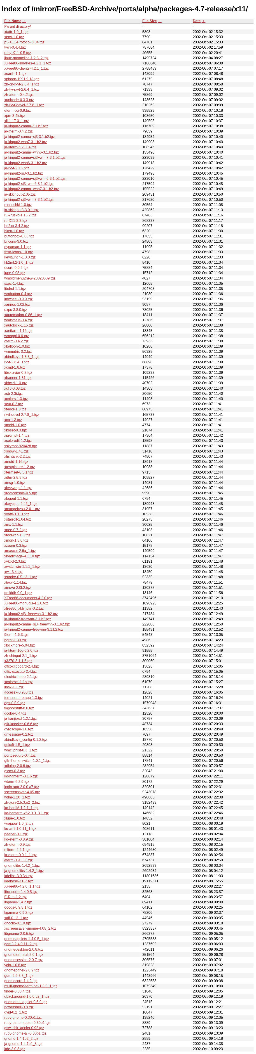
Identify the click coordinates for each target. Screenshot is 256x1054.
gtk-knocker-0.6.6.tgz (21, 724)
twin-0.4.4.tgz (15, 47)
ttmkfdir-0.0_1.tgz (18, 593)
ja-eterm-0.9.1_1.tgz (20, 855)
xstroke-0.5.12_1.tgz (20, 577)
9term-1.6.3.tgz (16, 635)
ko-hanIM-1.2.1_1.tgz (21, 808)
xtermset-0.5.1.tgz (18, 472)
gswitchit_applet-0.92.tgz (24, 1028)
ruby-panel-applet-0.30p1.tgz (27, 1023)
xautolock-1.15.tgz (19, 325)
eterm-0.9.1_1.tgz (18, 860)
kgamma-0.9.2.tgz (18, 912)
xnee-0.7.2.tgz (15, 530)
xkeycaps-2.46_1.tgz (20, 504)
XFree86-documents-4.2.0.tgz (28, 598)
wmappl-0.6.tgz (16, 336)
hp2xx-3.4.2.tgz (16, 226)
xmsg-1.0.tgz (14, 483)
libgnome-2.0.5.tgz (19, 934)
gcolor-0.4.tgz (15, 713)
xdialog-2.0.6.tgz (17, 766)
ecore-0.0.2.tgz (16, 268)
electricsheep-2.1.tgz (21, 677)
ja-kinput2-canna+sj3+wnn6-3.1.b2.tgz (34, 178)
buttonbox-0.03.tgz (19, 236)
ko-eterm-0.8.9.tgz (19, 839)
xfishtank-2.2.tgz (17, 456)
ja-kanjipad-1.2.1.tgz (20, 718)
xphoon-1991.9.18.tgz (21, 79)
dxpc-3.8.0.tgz (15, 310)
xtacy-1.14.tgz (15, 582)
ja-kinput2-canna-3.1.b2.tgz (26, 126)
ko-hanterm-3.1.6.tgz (21, 776)
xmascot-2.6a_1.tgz (20, 551)
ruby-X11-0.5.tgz (17, 53)
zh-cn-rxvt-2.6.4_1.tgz (21, 84)
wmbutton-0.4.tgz (18, 294)
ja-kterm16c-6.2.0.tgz (21, 650)
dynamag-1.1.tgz (17, 247)
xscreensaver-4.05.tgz (22, 792)
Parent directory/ (17, 26)
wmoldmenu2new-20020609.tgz (30, 278)
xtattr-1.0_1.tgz (16, 32)
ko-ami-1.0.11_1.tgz (20, 829)
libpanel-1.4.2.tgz (18, 902)
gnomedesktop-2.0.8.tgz (23, 949)
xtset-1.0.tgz (14, 37)
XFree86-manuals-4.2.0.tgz (26, 603)
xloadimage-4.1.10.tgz (22, 556)
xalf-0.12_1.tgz (16, 918)
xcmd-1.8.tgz (14, 367)
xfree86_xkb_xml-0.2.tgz (24, 608)
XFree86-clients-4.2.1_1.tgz (26, 68)
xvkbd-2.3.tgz (15, 561)
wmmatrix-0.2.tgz (18, 351)
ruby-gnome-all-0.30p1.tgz (25, 1033)
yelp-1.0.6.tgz (15, 965)
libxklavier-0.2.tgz (18, 372)
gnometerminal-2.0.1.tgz (23, 955)
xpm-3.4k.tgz (14, 116)
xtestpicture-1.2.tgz (19, 467)
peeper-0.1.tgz (16, 834)
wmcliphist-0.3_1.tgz (20, 750)
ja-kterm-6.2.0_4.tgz (20, 147)
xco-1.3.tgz (13, 420)
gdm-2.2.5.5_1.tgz (18, 976)
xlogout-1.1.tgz (16, 498)
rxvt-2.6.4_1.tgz (16, 362)
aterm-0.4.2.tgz (16, 341)
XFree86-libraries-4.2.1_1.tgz (27, 63)
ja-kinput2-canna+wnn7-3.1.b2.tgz (31, 189)
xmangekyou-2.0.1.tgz (22, 509)
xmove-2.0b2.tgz (17, 588)
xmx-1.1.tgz (13, 524)
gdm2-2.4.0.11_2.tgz (20, 944)
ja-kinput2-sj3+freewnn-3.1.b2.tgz (31, 614)
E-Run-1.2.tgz (15, 897)
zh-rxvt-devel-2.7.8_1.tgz (24, 105)
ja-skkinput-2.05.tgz (20, 194)
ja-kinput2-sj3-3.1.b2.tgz (23, 173)
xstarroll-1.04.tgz (17, 519)
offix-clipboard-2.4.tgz (21, 666)
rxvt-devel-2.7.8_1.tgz (21, 415)
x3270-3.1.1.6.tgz (18, 661)
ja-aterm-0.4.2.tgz (18, 131)
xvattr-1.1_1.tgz (16, 514)
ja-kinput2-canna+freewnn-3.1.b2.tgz (33, 629)
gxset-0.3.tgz (14, 771)
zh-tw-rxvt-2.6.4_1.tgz (21, 89)
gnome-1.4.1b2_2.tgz (21, 1038)
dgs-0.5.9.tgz (14, 703)
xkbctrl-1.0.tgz (15, 383)
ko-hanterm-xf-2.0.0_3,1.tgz (26, 813)
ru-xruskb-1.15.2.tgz (20, 215)
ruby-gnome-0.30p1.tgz (23, 1017)
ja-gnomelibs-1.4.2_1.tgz (24, 871)
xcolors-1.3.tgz (16, 399)
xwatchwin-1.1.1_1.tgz (22, 566)
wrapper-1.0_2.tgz (18, 823)
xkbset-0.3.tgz (15, 430)
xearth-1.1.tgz (15, 74)
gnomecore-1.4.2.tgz (20, 981)
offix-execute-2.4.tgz (20, 671)
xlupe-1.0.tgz (14, 818)
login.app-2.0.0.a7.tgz (21, 787)
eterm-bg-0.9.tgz (17, 110)
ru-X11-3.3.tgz (15, 221)
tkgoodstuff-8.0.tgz (19, 708)
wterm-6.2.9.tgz (16, 782)
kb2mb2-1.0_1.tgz (18, 262)
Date (197, 21)
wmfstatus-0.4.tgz (18, 320)
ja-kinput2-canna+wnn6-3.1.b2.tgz (31, 152)
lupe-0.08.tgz (14, 273)
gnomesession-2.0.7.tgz (23, 960)
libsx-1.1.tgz (13, 687)
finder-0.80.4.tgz (17, 991)
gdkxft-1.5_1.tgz (17, 745)
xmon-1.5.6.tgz (16, 540)
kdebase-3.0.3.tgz (18, 881)
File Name (12, 21)
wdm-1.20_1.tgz (17, 797)
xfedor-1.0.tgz (15, 409)
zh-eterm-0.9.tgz (17, 844)
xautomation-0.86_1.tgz (23, 315)
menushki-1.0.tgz (18, 205)
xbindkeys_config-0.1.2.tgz (25, 739)
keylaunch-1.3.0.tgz (20, 257)
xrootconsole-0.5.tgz (20, 493)
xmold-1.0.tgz (15, 425)
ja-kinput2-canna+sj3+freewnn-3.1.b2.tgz (37, 624)
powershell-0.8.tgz (19, 1007)
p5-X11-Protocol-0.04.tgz (24, 42)
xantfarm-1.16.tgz (18, 331)
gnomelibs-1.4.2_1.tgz (22, 865)
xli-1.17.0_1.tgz (16, 121)
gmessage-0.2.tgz (18, 734)
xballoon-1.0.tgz (17, 346)
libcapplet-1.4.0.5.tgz (21, 892)
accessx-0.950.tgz (18, 692)
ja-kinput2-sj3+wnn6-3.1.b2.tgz (29, 184)
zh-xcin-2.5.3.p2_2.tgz (22, 802)
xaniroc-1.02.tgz (17, 304)
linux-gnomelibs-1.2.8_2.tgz (26, 58)
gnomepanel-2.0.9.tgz (21, 970)
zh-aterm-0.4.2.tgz (19, 95)
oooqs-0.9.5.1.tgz (18, 907)
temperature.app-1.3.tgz (23, 698)
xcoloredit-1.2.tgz (18, 441)
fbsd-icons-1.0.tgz (18, 252)
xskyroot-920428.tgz (20, 446)
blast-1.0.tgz (14, 231)
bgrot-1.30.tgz (15, 640)
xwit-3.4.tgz (13, 572)
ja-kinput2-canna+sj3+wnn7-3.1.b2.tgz (34, 157)
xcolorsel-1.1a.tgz (18, 682)
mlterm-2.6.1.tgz (17, 850)
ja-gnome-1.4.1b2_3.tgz (23, 1044)
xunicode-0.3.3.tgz (19, 100)
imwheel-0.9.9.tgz (18, 299)
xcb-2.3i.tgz (13, 394)
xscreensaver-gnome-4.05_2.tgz (30, 928)
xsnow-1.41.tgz (16, 451)
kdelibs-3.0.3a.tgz (18, 876)
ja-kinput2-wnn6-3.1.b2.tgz (25, 163)
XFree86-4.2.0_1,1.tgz (22, 886)
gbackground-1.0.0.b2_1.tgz (26, 996)
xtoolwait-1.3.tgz (17, 535)
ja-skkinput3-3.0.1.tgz (21, 210)
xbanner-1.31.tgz (17, 378)
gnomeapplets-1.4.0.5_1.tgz (26, 939)
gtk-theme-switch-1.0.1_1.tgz (27, 761)
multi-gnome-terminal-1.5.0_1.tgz (30, 986)
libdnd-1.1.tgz (15, 289)
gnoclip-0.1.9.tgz (17, 923)
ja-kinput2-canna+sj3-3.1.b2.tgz (29, 137)
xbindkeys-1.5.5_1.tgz (22, 357)
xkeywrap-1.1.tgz (18, 488)
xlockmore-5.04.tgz (19, 645)
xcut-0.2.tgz (13, 404)
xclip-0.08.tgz (15, 388)
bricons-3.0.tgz (16, 241)
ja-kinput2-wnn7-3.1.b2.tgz (25, 142)
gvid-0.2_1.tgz (15, 1012)
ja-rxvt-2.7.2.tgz (16, 168)
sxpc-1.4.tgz (14, 283)
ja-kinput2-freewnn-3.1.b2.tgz (27, 619)
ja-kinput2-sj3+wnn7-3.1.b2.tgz (29, 199)
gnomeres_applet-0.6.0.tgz (25, 1002)
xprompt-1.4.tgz (16, 435)
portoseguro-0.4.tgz (20, 755)
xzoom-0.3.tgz (15, 545)
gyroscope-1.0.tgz (18, 729)
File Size (149, 21)
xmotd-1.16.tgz (16, 462)
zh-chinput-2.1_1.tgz (20, 656)
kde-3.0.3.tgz (14, 1049)
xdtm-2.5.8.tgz (15, 477)
